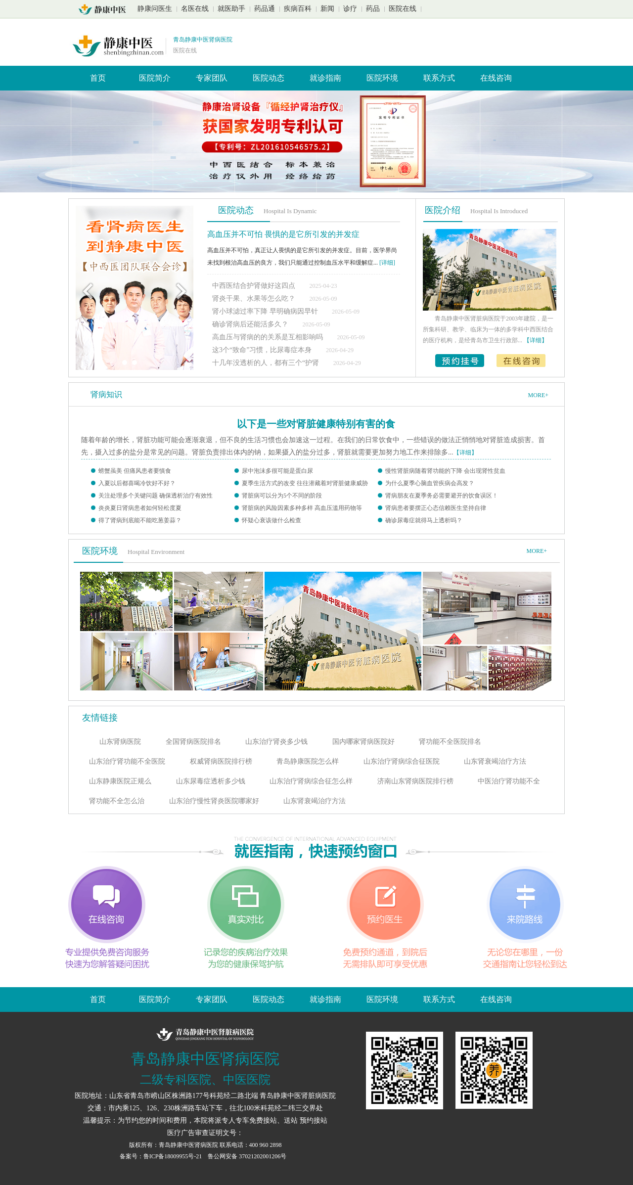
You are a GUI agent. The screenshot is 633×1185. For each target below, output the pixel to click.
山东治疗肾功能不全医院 (127, 761)
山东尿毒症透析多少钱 (210, 781)
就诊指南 (325, 78)
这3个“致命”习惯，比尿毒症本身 (263, 350)
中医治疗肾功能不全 (509, 781)
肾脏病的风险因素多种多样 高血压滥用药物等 (302, 507)
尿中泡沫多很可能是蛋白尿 (277, 470)
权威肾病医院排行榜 (221, 761)
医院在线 (402, 8)
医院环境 (382, 78)
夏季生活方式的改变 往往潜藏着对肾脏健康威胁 (305, 483)
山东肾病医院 (120, 741)
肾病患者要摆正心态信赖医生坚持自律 (435, 507)
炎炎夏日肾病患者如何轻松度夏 (139, 507)
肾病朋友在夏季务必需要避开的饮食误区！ (441, 495)
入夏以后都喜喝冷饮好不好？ (137, 483)
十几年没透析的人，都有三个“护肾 (266, 362)
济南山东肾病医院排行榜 (415, 781)
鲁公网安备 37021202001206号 (247, 1156)
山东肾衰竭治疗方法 (495, 761)
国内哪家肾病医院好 (363, 741)
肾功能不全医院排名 (450, 741)
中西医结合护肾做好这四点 (253, 285)
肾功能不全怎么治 (116, 801)
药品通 (264, 8)
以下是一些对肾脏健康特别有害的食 (316, 423)
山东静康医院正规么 (120, 781)
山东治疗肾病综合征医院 (401, 761)
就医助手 (231, 8)
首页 (98, 78)
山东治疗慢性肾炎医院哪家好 (214, 801)
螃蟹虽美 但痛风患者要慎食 (134, 470)
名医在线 (195, 8)
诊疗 (350, 8)
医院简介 (155, 78)
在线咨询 (496, 78)
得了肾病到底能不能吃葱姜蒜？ (139, 520)
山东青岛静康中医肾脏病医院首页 (105, 9)
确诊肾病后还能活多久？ (250, 324)
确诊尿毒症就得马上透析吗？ (423, 520)
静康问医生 (154, 8)
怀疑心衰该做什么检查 (271, 520)
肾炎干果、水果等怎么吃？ (253, 298)
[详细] (387, 262)
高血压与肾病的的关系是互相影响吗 (268, 337)
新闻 (327, 8)
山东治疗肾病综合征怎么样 (311, 781)
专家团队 (211, 78)
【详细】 (465, 452)
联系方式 (439, 78)
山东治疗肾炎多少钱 (276, 741)
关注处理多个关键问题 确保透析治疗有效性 (155, 495)
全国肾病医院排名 (193, 741)
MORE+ (538, 395)
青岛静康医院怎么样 (307, 761)
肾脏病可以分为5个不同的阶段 (282, 495)
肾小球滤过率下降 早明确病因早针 (265, 311)
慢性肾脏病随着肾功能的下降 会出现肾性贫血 (445, 470)
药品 (373, 8)
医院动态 (268, 78)
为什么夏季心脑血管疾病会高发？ (429, 483)
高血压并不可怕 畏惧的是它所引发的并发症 (283, 234)
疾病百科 (298, 8)
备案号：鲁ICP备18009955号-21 (162, 1156)
